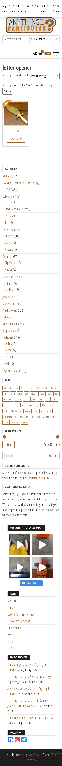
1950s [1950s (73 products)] (30, 388)
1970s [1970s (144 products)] (45, 388)
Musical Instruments (13, 324)
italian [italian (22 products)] (54, 399)
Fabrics (8, 350)
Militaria (9, 216)
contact (5, 11)
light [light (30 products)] (37, 405)
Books (8, 202)
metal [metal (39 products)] (6, 411)
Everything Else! (10, 277)
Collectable (8, 196)
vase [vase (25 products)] (38, 416)
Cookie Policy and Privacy (20, 614)
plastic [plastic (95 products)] (35, 411)
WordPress (34, 755)
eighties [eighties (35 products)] (18, 399)
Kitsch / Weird (9, 310)
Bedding (9, 189)
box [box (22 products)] (26, 393)
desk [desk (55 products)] (56, 393)
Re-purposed (9, 330)
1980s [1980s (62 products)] (53, 388)
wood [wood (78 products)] (6, 422)
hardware (10, 289)
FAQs (12, 647)
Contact (11, 607)
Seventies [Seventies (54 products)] (8, 416)
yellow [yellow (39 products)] (24, 422)
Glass (8, 242)
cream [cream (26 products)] (49, 393)
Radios (8, 269)
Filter (8, 444)
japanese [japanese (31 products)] (15, 405)
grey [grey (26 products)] (47, 399)
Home (10, 634)
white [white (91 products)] (54, 416)
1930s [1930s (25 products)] (23, 388)
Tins (7, 222)
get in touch (51, 499)
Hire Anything (14, 628)
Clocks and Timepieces (16, 209)
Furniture (7, 283)
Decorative (8, 230)
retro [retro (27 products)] (49, 411)
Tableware (7, 337)
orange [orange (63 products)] (27, 411)
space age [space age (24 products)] (19, 416)
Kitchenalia (8, 303)
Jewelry (6, 297)
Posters (9, 249)
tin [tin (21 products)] (27, 416)
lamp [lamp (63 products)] (31, 405)
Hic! (7, 363)
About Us (12, 601)
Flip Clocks (10, 262)
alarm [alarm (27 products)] (6, 393)
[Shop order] (44, 76)
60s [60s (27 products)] (5, 388)
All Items (6, 176)
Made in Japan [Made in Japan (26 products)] (48, 405)
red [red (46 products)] (42, 411)
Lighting (6, 317)
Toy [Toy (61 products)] (32, 416)
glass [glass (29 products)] (33, 399)
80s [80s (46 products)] (16, 388)
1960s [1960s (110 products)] (38, 388)
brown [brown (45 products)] (34, 393)
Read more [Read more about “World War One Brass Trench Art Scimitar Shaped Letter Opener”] (16, 139)
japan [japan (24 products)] (6, 405)
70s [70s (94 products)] (10, 388)
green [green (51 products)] (40, 399)
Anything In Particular (39, 478)
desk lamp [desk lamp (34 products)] (8, 399)
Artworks (9, 236)
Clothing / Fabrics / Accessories (18, 183)
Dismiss (56, 11)
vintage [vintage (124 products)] (46, 416)
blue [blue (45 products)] (20, 393)
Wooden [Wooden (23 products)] (15, 422)
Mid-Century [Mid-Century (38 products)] (16, 411)
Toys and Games (11, 371)
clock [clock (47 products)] (42, 393)
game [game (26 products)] (26, 399)
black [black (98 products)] (13, 393)
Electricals (7, 257)
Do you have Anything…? (20, 621)
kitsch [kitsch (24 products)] (23, 405)
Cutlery (8, 343)
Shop (10, 641)
